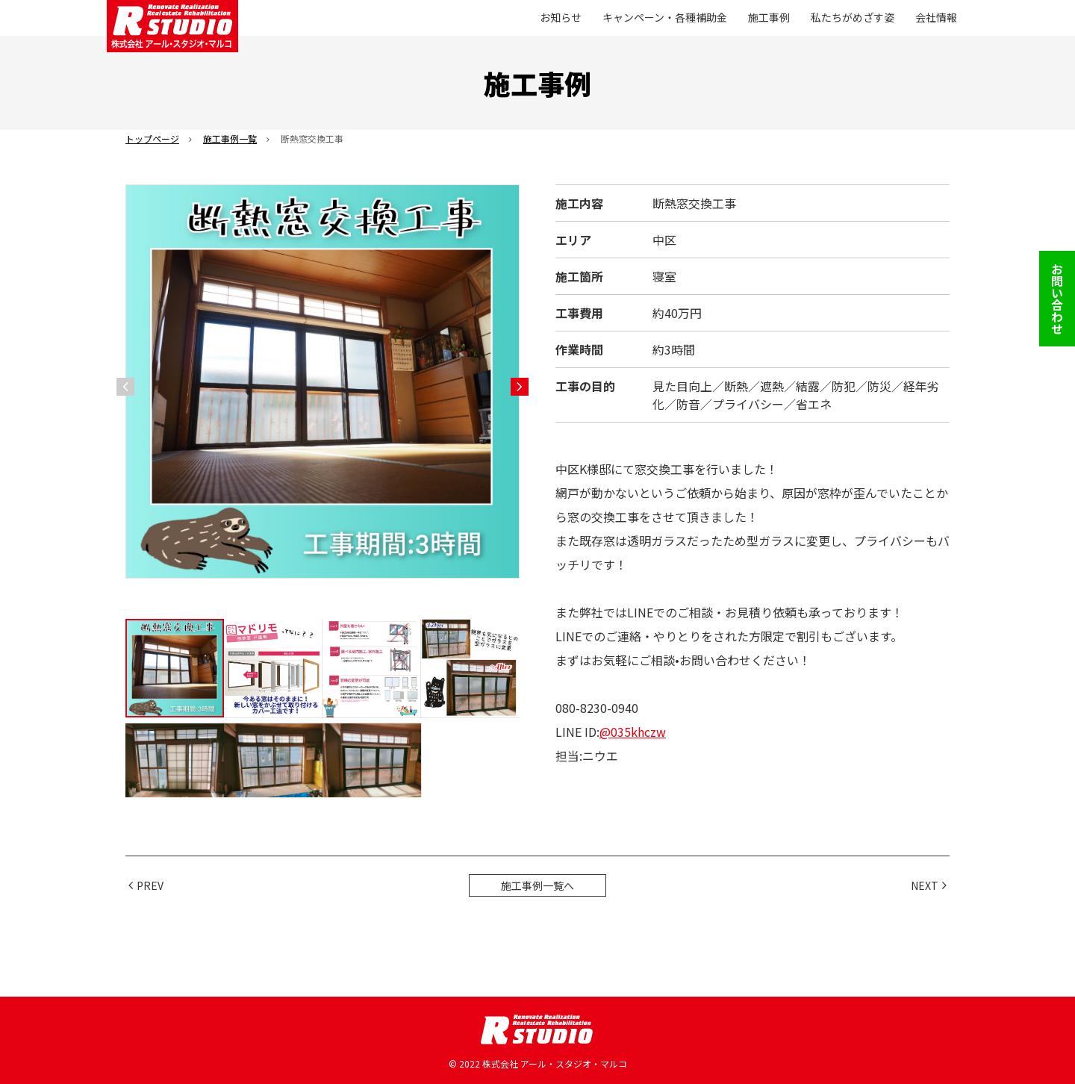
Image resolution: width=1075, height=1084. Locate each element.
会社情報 (936, 17)
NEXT (924, 885)
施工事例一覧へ (537, 885)
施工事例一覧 (230, 138)
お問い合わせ (1057, 298)
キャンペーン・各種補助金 (664, 17)
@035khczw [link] (632, 732)
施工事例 (769, 17)
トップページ (152, 138)
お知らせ (561, 17)
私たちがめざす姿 (852, 17)
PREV (150, 885)
